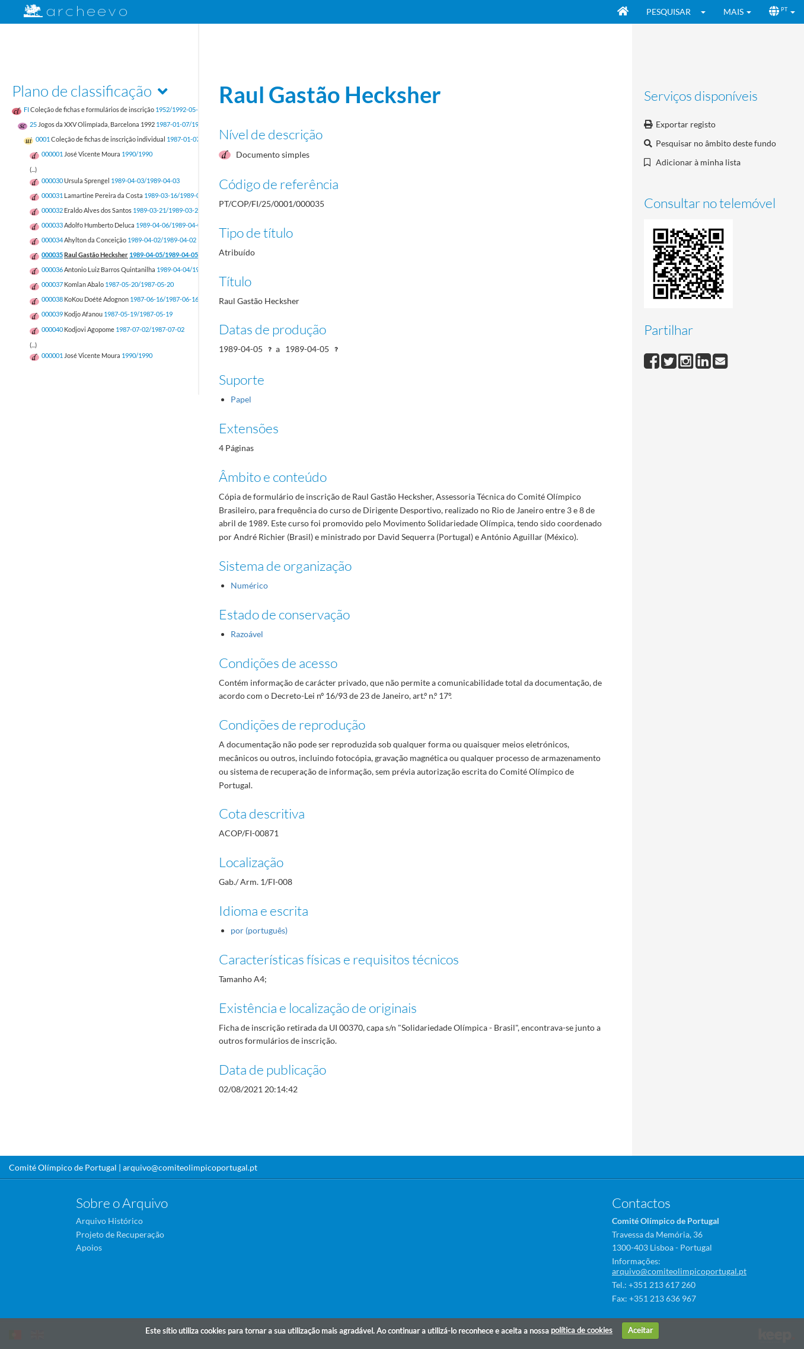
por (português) (259, 930)
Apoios (89, 1247)
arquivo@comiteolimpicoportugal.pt (190, 1167)
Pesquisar (668, 12)
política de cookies (581, 1330)
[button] (707, 12)
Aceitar (640, 1330)
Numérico (249, 585)
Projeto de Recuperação (120, 1234)
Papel (241, 399)
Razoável (247, 634)
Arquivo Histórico (109, 1221)
